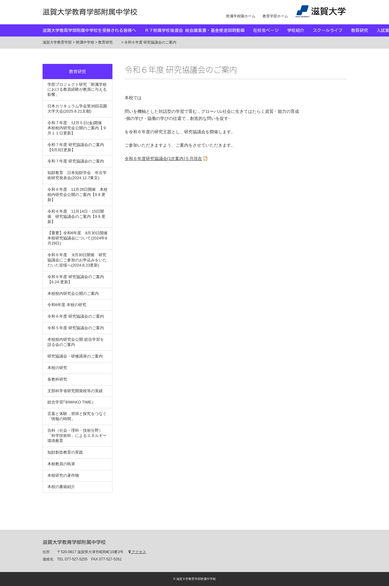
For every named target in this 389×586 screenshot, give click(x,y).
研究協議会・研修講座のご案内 (75, 356)
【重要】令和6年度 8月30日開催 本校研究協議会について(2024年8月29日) (77, 238)
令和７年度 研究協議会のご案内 (75, 161)
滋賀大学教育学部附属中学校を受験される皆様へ (94, 30)
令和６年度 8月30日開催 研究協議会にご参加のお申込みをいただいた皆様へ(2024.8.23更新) (77, 260)
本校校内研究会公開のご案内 (73, 293)
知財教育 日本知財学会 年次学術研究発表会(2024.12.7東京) (77, 175)
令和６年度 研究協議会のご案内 (75, 316)
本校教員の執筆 (61, 464)
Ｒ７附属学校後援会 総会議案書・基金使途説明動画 (199, 30)
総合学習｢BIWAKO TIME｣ (70, 402)
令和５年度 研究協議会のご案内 (75, 328)
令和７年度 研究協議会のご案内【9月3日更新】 (75, 147)
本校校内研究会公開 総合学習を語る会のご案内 (75, 342)
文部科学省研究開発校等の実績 (75, 391)
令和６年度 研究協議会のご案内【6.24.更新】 (75, 279)
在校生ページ (270, 30)
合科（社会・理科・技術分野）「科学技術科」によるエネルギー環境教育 (77, 435)
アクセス (137, 552)
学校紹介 (300, 30)
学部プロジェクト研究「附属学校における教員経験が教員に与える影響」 (77, 89)
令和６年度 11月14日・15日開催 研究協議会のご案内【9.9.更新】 (76, 216)
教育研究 (364, 30)
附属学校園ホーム (240, 16)
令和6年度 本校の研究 (66, 304)
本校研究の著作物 (63, 475)
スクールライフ (332, 30)
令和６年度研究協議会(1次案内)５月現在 (163, 158)
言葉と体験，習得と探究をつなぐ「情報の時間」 (77, 416)
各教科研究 (57, 379)
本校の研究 (57, 367)
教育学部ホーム (275, 16)
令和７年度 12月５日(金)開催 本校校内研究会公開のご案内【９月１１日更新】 (77, 127)
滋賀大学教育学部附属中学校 (90, 12)
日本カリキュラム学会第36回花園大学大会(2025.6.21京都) (77, 108)
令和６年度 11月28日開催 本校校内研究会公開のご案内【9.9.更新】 (77, 194)
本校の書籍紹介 (61, 486)
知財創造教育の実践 (65, 452)
